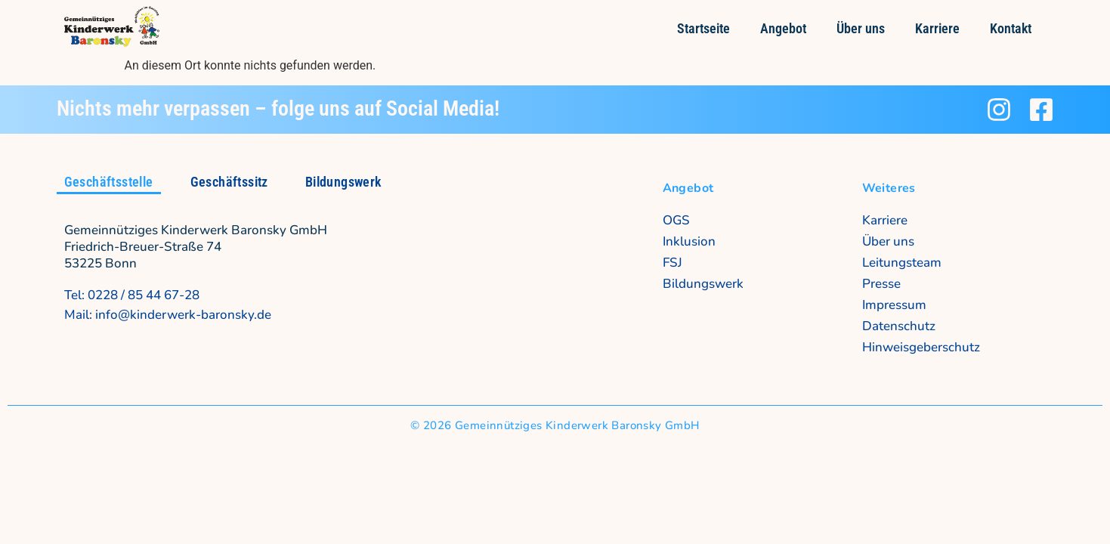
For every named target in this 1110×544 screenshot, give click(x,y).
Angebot (783, 28)
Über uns (860, 28)
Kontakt (1010, 28)
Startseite (703, 28)
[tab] (109, 183)
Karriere (937, 28)
